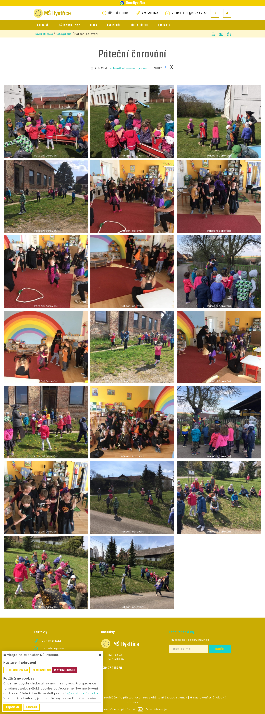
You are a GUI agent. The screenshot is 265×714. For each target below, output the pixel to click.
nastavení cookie (83, 693)
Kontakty (164, 25)
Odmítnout (31, 707)
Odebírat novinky (182, 632)
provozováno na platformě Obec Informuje (132, 709)
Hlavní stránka (43, 34)
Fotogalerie (64, 34)
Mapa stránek (177, 697)
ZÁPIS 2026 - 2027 (69, 25)
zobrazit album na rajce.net (129, 68)
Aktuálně (43, 25)
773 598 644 (150, 13)
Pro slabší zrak (153, 697)
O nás (93, 25)
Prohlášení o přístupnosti (122, 697)
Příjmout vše (12, 707)
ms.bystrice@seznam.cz (189, 13)
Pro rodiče (113, 25)
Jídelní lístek (139, 25)
